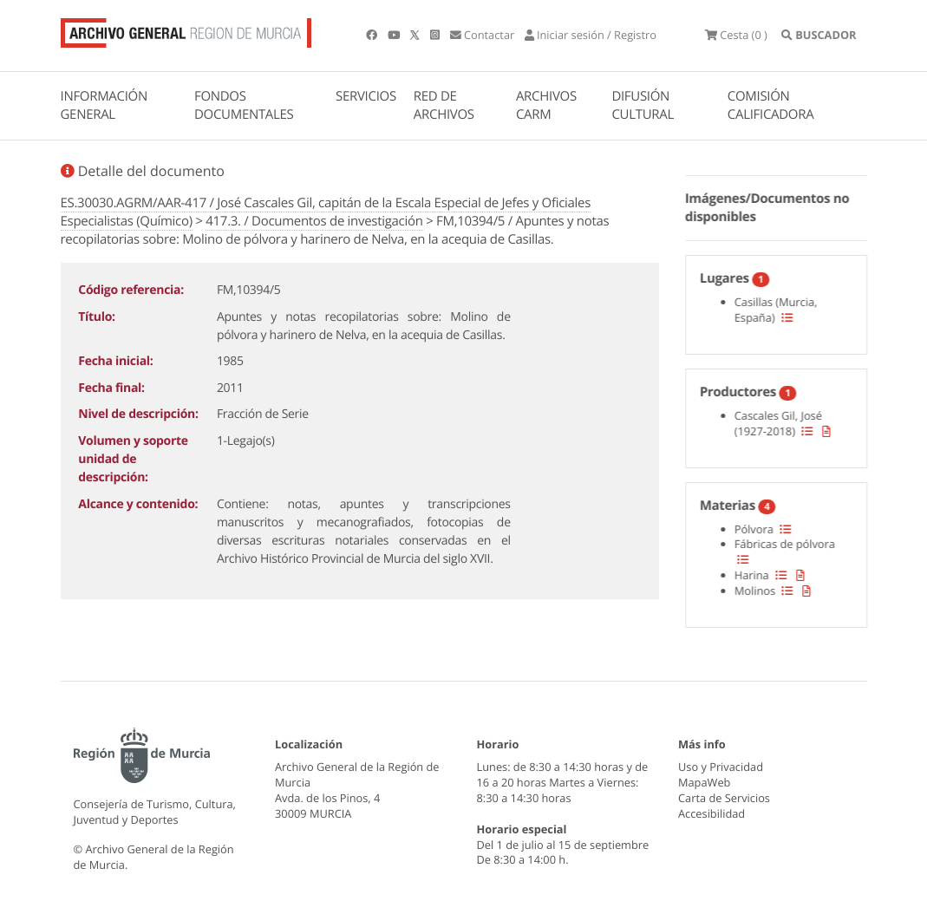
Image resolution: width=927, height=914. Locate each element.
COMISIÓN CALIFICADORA (771, 105)
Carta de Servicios (724, 798)
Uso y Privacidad (720, 766)
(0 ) (736, 34)
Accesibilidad (711, 813)
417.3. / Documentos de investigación (314, 221)
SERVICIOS (366, 96)
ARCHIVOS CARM (546, 105)
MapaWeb (704, 782)
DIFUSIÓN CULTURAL (642, 105)
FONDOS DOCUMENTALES (244, 105)
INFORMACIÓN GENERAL (104, 105)
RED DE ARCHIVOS (444, 105)
